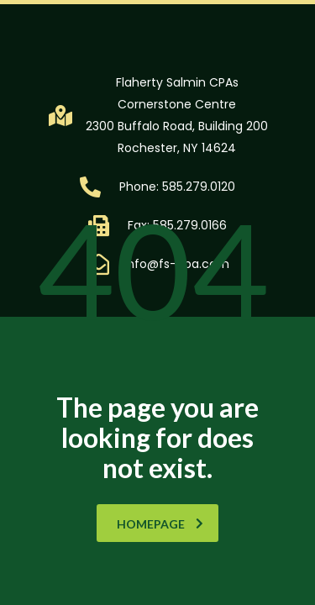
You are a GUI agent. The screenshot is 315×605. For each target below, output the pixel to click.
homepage (160, 524)
